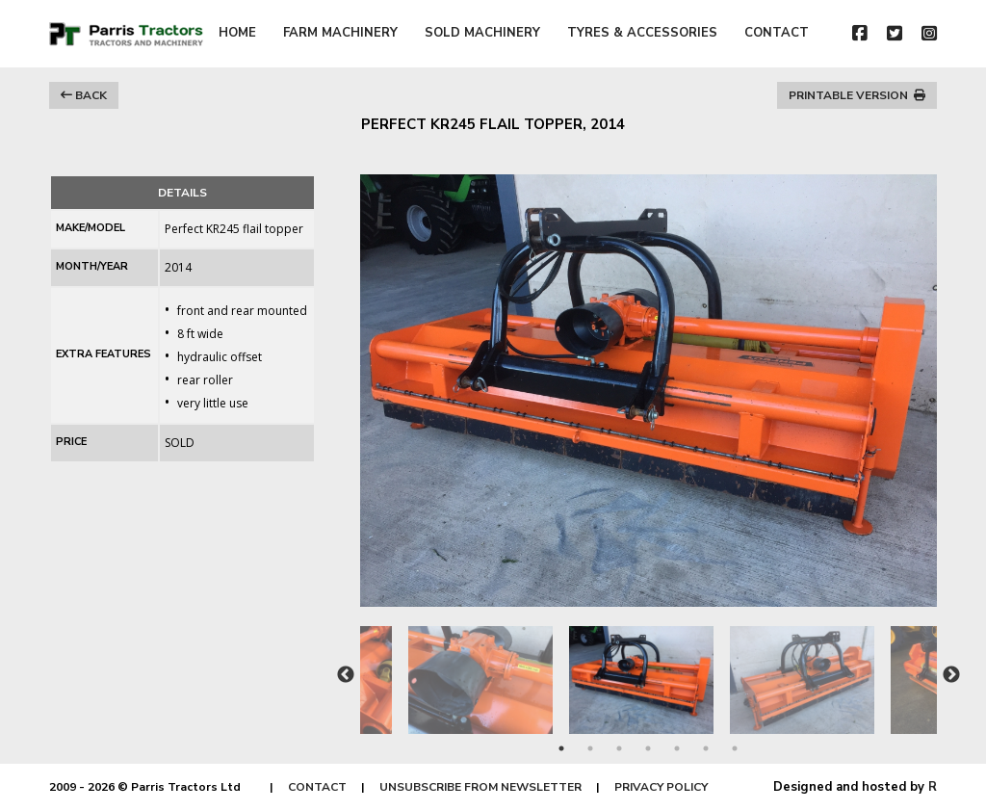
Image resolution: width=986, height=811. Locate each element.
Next (951, 675)
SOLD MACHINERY (482, 32)
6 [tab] (705, 748)
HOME (237, 32)
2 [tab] (590, 748)
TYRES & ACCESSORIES (642, 32)
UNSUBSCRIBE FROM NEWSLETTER (480, 787)
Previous (345, 675)
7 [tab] (734, 748)
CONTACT (776, 32)
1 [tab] (561, 748)
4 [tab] (648, 748)
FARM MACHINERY (340, 32)
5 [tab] (677, 748)
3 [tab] (619, 748)
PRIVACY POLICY (661, 787)
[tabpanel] (649, 670)
